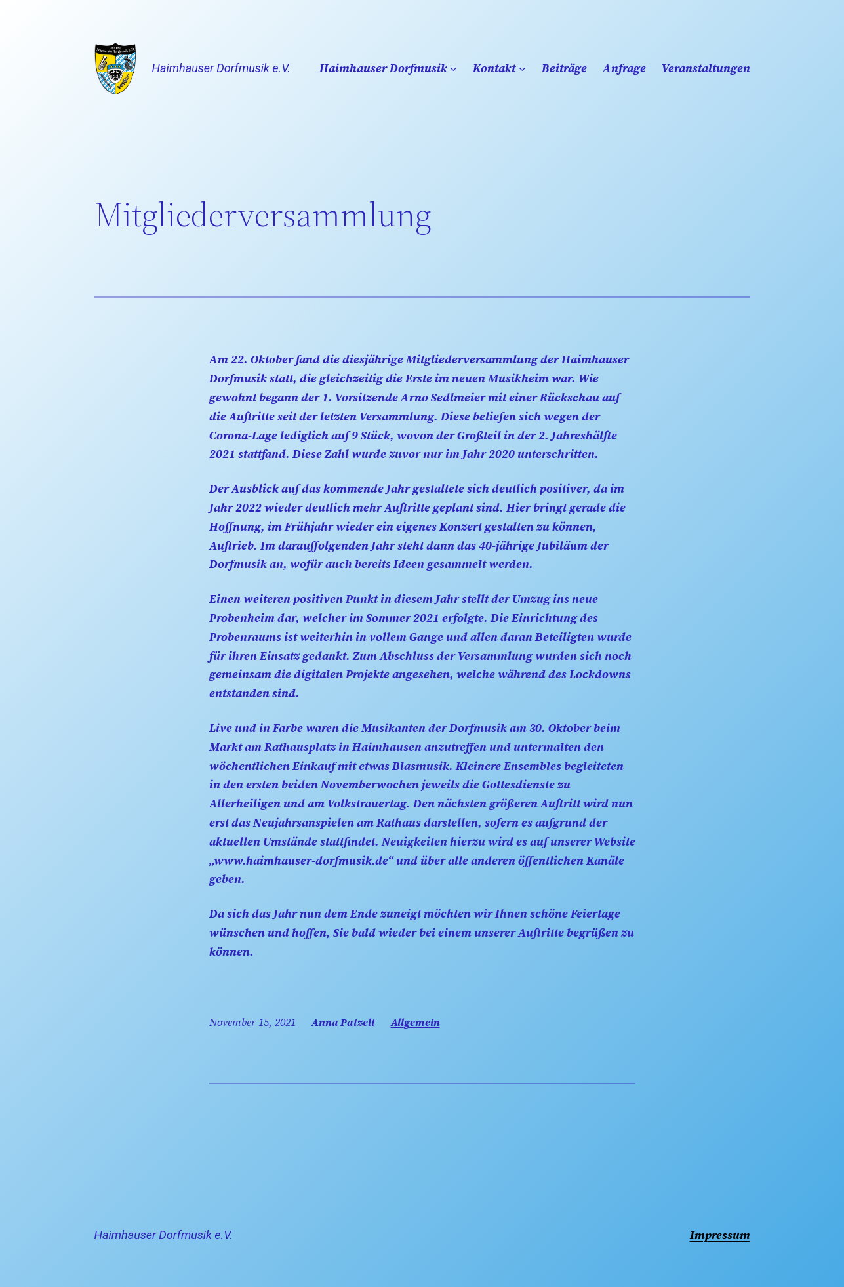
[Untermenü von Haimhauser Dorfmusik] (453, 68)
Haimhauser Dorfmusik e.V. (221, 68)
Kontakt (494, 68)
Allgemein (415, 1022)
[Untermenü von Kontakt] (522, 68)
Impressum (720, 1235)
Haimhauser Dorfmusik (383, 68)
